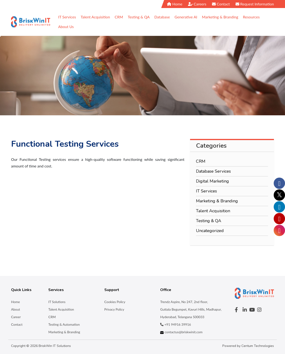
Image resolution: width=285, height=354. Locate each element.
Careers (197, 4)
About (15, 309)
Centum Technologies (257, 346)
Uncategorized (210, 230)
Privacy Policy (114, 309)
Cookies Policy (114, 302)
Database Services (213, 171)
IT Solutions (56, 302)
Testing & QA (208, 221)
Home (174, 4)
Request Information (255, 4)
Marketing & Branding (217, 201)
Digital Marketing (212, 181)
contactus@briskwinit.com (181, 332)
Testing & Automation (64, 324)
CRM (200, 161)
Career (16, 317)
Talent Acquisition (213, 211)
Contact (221, 4)
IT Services (206, 191)
